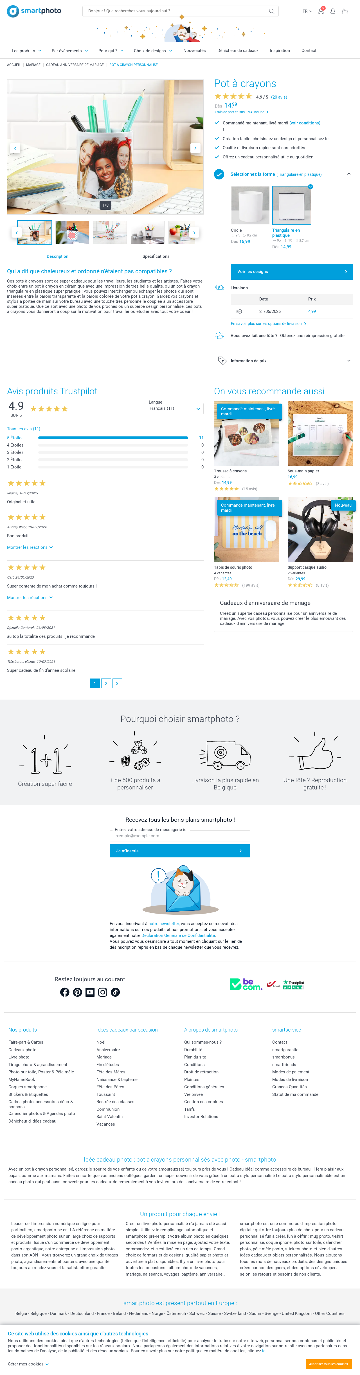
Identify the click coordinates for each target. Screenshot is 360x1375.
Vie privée (193, 1094)
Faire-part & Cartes (25, 1042)
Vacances (105, 1124)
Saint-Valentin (109, 1116)
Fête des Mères (110, 1071)
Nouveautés (194, 50)
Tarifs (189, 1109)
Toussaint (105, 1094)
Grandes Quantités (289, 1086)
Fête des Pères (110, 1086)
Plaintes (191, 1079)
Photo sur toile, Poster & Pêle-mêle (41, 1071)
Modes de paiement (290, 1071)
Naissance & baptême (117, 1079)
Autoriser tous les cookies (328, 1364)
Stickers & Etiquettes (28, 1094)
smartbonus (283, 1057)
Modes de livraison (290, 1079)
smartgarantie (285, 1049)
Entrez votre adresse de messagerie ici (151, 829)
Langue (155, 402)
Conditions (194, 1064)
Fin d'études (107, 1064)
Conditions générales (204, 1086)
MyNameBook (21, 1079)
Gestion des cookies (203, 1101)
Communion (108, 1109)
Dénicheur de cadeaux (237, 50)
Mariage (104, 1057)
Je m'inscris (127, 850)
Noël (100, 1042)
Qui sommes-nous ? (203, 1042)
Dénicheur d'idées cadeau (32, 1121)
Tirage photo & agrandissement (37, 1064)
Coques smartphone (27, 1086)
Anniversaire (108, 1049)
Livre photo (19, 1057)
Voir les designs (252, 271)
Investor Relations (201, 1116)
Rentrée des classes (115, 1101)
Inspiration (280, 50)
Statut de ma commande (295, 1094)
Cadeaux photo (22, 1049)
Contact (309, 50)
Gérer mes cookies (28, 1364)
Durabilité (193, 1049)
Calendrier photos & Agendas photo (41, 1113)
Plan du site (195, 1057)
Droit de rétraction (201, 1071)
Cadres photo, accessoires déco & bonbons (40, 1104)
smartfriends (284, 1064)
